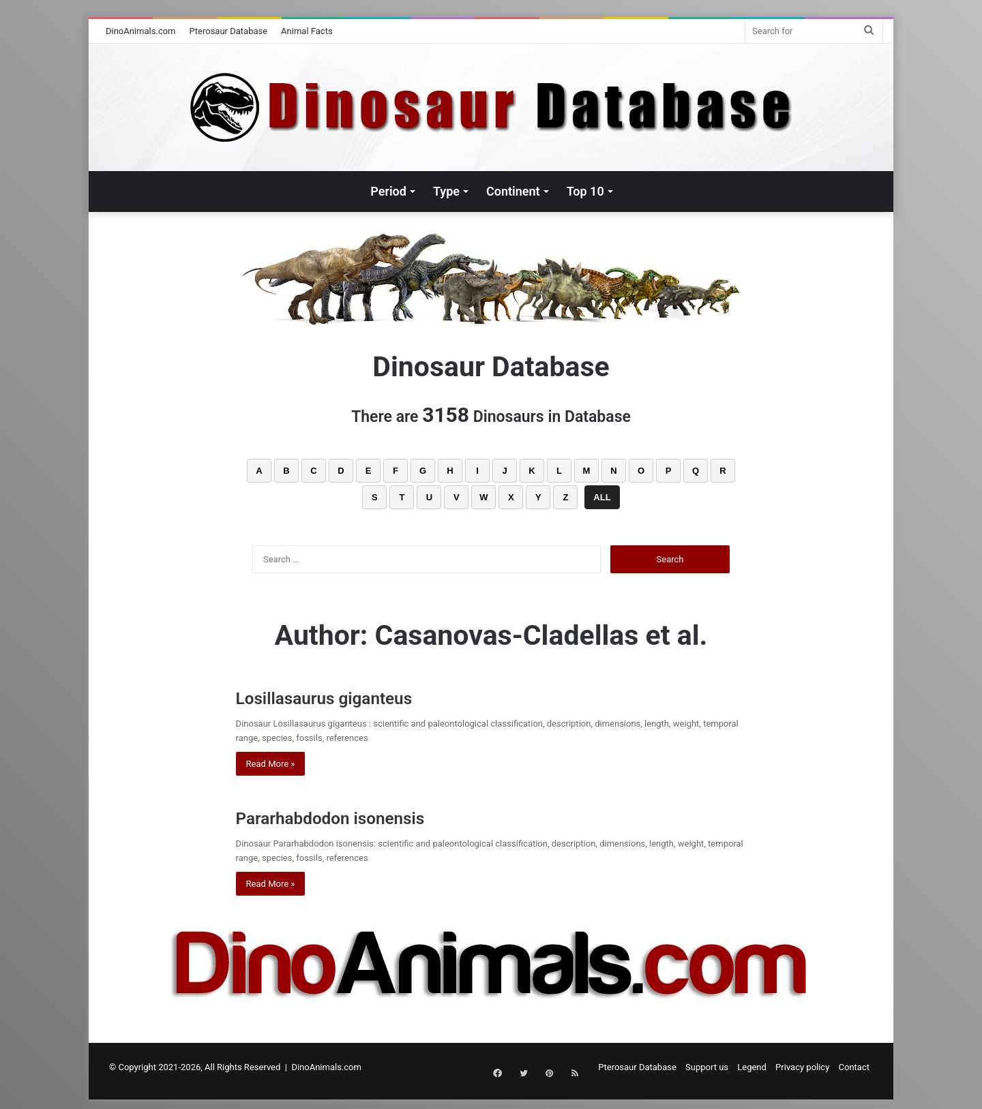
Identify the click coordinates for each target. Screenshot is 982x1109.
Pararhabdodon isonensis (353, 817)
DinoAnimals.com (141, 31)
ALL (601, 497)
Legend (752, 1067)
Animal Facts (307, 31)
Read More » (270, 764)
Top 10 (585, 191)
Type (446, 191)
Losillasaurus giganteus (347, 697)
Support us (706, 1067)
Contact (854, 1067)
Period (388, 191)
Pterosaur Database (229, 31)
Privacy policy (802, 1067)
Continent (513, 191)
